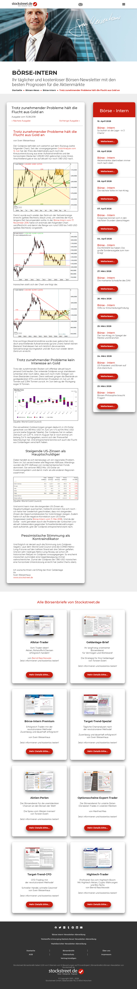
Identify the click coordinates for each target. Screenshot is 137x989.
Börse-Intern (49, 90)
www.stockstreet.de (23, 577)
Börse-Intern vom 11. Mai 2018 (47, 519)
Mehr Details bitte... (39, 674)
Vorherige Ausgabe (68, 121)
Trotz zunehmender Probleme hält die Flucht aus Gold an (89, 90)
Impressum (106, 954)
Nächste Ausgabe (21, 121)
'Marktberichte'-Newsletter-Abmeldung (68, 944)
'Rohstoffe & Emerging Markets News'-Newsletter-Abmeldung (68, 939)
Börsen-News (32, 90)
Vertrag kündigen (68, 958)
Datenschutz (68, 954)
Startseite (17, 90)
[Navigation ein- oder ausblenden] (123, 4)
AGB (31, 954)
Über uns (106, 951)
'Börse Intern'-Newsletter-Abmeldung (68, 934)
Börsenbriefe (68, 951)
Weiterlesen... (108, 141)
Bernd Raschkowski (41, 658)
